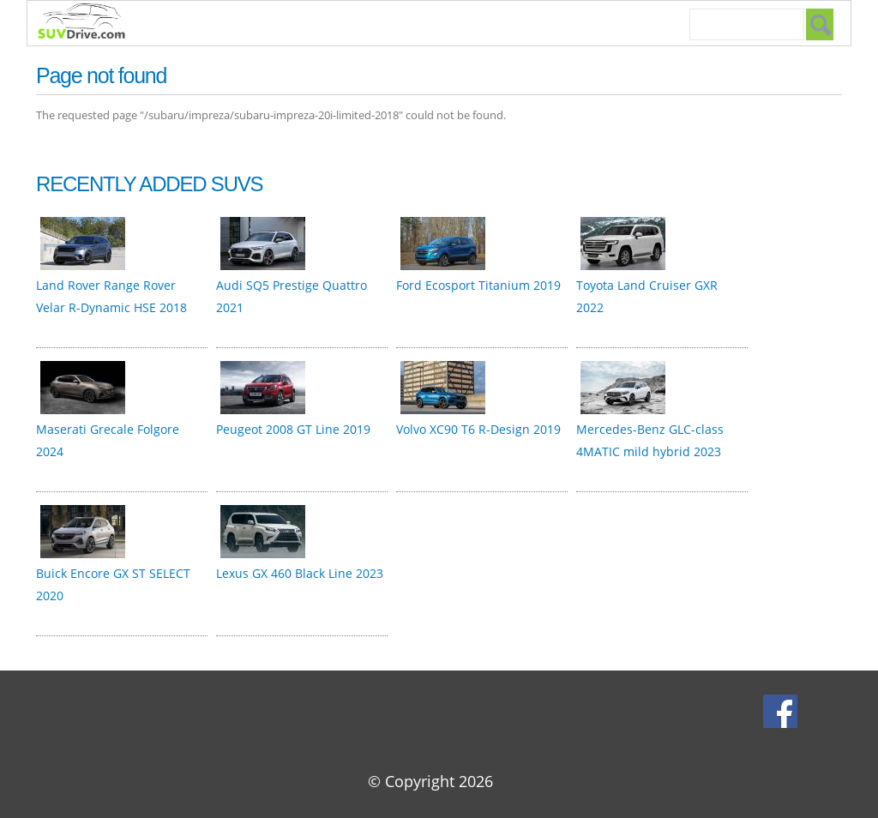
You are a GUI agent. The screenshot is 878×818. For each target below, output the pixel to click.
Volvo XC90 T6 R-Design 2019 (478, 429)
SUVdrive (90, 23)
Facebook (782, 711)
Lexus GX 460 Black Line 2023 (299, 573)
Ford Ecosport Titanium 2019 (478, 285)
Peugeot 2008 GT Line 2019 (293, 429)
